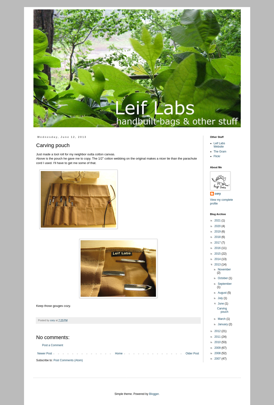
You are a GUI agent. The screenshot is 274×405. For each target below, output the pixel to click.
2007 (217, 358)
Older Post (192, 353)
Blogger (154, 394)
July (221, 298)
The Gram (220, 151)
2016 (217, 248)
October (223, 278)
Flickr (217, 156)
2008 (217, 353)
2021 (217, 220)
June (221, 303)
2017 (217, 242)
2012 (217, 331)
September (225, 283)
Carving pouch (222, 310)
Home (119, 353)
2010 (217, 342)
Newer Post (44, 353)
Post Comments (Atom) (68, 360)
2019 (217, 231)
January (223, 324)
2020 (217, 226)
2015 (217, 253)
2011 (217, 336)
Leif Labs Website (219, 145)
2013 (217, 264)
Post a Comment (52, 345)
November (224, 269)
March (222, 319)
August (222, 292)
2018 (217, 237)
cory (218, 193)
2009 (217, 347)
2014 (217, 259)
